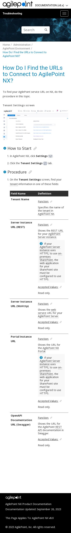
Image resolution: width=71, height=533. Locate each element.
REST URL (57, 230)
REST (58, 427)
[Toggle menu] (64, 13)
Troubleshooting (12, 13)
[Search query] (35, 30)
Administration (22, 44)
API (40, 430)
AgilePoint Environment (16, 48)
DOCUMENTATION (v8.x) (49, 5)
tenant (14, 184)
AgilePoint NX (46, 214)
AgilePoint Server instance (49, 235)
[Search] (46, 30)
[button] (5, 148)
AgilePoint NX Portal (48, 349)
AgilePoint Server (48, 316)
